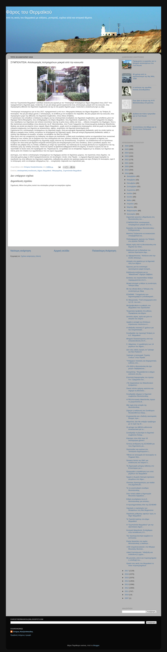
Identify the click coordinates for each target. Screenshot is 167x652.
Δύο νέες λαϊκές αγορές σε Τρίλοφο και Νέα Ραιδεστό (140, 351)
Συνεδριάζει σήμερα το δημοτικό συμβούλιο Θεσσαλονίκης (138, 395)
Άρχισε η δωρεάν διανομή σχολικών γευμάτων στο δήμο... (140, 478)
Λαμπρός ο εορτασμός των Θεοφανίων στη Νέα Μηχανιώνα (139, 509)
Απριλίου (130, 204)
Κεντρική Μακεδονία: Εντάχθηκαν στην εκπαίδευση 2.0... (139, 531)
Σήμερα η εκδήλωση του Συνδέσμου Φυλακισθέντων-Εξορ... (140, 412)
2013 (127, 584)
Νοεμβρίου (131, 180)
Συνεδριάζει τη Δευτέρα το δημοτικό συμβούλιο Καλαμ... (140, 434)
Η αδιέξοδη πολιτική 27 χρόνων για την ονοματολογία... (140, 329)
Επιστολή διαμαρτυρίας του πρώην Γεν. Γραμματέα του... (140, 378)
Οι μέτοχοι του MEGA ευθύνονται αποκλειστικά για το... (139, 428)
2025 (127, 149)
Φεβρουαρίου (132, 211)
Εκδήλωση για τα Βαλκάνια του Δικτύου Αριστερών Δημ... (138, 251)
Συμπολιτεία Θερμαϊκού (72, 171)
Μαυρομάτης (57, 171)
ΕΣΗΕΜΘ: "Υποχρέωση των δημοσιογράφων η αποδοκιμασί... (140, 295)
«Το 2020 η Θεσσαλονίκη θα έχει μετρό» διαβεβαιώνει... (139, 367)
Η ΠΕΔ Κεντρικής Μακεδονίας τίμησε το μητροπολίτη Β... (140, 401)
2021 (127, 163)
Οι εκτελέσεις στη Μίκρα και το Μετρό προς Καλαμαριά (144, 128)
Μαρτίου (130, 207)
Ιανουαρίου (131, 214)
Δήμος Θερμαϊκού (44, 171)
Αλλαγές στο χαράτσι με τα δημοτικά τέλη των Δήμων (140, 262)
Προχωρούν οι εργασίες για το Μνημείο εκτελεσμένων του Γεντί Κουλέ (144, 63)
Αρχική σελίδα (61, 250)
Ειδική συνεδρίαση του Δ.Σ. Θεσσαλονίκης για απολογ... (138, 500)
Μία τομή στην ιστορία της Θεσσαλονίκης (136, 406)
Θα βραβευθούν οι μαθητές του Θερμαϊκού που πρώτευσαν (138, 307)
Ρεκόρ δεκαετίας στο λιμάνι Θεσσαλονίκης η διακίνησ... (138, 542)
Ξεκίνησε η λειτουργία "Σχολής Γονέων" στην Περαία (138, 356)
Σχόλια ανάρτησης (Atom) (31, 256)
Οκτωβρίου (131, 183)
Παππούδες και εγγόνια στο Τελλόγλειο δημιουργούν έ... (138, 450)
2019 (127, 170)
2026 (127, 146)
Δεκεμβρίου (131, 176)
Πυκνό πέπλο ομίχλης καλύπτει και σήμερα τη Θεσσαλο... (139, 389)
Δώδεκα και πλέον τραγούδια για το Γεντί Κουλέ (144, 115)
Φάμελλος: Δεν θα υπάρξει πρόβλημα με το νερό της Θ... (141, 423)
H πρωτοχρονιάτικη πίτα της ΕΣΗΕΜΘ (141, 505)
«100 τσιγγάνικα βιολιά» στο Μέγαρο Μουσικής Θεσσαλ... (140, 548)
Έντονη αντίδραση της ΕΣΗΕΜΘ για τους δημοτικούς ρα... (140, 445)
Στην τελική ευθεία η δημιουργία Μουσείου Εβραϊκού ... (138, 495)
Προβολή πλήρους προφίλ (20, 635)
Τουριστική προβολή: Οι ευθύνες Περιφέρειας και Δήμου (139, 312)
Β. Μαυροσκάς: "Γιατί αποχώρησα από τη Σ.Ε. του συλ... (141, 301)
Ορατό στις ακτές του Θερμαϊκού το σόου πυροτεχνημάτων (140, 564)
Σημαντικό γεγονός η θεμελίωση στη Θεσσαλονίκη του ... (140, 218)
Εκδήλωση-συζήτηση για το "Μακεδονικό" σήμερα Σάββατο (139, 273)
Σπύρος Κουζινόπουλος (23, 632)
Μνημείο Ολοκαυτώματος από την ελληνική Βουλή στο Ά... (139, 340)
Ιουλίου (130, 193)
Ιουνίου (130, 197)
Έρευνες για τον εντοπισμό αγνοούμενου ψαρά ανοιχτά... (138, 268)
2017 (127, 571)
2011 (127, 591)
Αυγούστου (131, 190)
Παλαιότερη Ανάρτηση (104, 250)
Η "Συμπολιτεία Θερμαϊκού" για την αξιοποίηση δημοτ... (140, 526)
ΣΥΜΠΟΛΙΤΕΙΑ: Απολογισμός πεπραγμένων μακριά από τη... (139, 223)
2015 (127, 578)
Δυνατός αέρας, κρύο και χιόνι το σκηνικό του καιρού (139, 318)
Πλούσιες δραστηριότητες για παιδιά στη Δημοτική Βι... (140, 484)
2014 (127, 581)
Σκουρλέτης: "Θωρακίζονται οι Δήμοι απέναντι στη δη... (140, 373)
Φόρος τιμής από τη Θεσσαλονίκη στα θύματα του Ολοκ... (141, 246)
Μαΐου (129, 200)
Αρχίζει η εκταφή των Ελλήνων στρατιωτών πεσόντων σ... (138, 323)
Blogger (96, 645)
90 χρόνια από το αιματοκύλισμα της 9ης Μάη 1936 (143, 76)
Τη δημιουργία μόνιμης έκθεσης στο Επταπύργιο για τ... (140, 467)
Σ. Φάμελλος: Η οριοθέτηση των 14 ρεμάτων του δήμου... (140, 345)
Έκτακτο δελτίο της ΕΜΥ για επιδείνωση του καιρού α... (137, 461)
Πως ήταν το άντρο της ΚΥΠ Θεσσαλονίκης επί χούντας (144, 102)
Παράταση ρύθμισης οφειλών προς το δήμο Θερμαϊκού (141, 515)
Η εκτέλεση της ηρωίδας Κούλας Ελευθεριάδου (142, 88)
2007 (127, 598)
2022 (127, 160)
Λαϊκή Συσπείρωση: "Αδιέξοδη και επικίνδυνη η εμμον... (139, 553)
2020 (127, 166)
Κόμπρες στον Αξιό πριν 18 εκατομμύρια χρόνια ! (137, 439)
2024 (127, 153)
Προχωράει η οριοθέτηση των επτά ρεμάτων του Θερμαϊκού (139, 473)
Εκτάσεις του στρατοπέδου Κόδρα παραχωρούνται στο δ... (139, 279)
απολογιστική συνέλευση (27, 171)
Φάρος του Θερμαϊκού (29, 12)
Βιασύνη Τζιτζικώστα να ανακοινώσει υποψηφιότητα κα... (140, 235)
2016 (127, 574)
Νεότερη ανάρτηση (20, 250)
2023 (127, 156)
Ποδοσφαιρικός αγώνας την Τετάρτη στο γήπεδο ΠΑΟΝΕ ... (140, 240)
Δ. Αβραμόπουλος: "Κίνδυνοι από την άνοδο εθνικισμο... (141, 257)
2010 (127, 595)
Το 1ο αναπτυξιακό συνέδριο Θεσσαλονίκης (137, 489)
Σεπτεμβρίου (132, 186)
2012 (127, 588)
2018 (127, 173)
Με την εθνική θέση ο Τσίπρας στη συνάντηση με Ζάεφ (139, 290)
